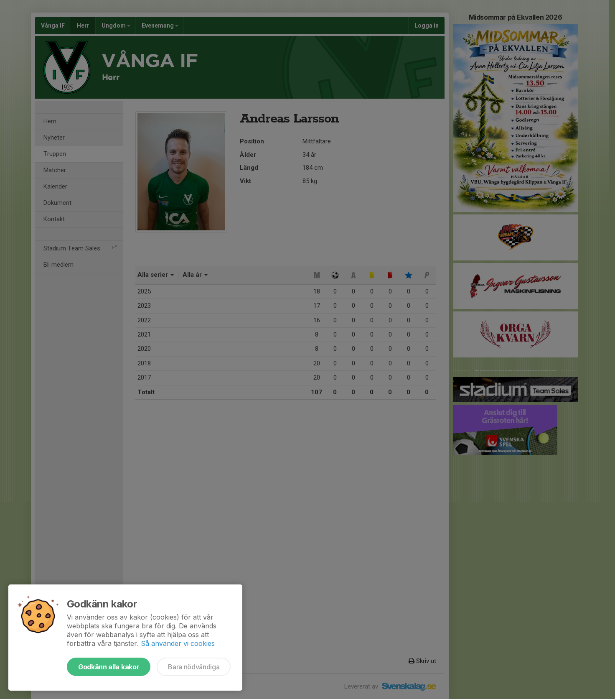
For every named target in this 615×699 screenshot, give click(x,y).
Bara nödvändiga (193, 667)
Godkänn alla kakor (108, 667)
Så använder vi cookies (178, 643)
